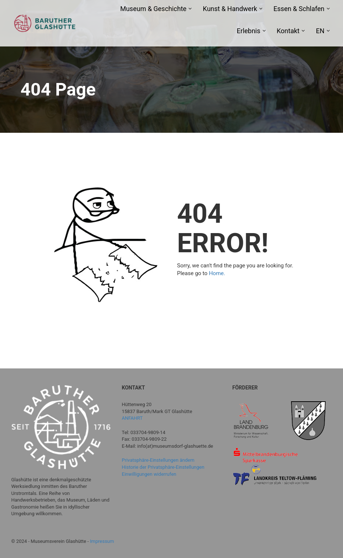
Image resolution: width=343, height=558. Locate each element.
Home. (217, 273)
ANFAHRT (132, 418)
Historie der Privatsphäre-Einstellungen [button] (163, 467)
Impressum (102, 541)
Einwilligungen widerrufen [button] (149, 474)
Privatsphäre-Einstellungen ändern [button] (158, 460)
